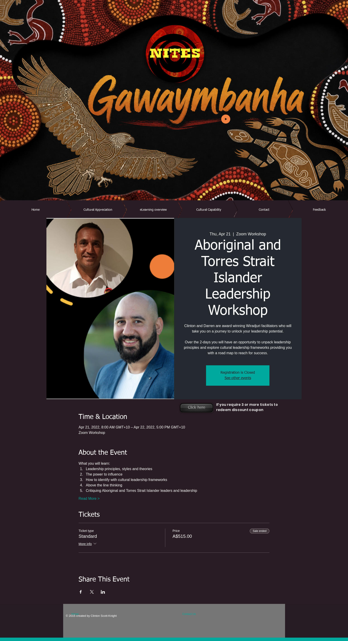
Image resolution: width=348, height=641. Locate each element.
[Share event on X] (92, 592)
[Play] (225, 119)
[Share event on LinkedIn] (103, 592)
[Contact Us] (193, 614)
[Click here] (196, 407)
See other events (238, 378)
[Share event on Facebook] (81, 592)
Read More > (89, 498)
